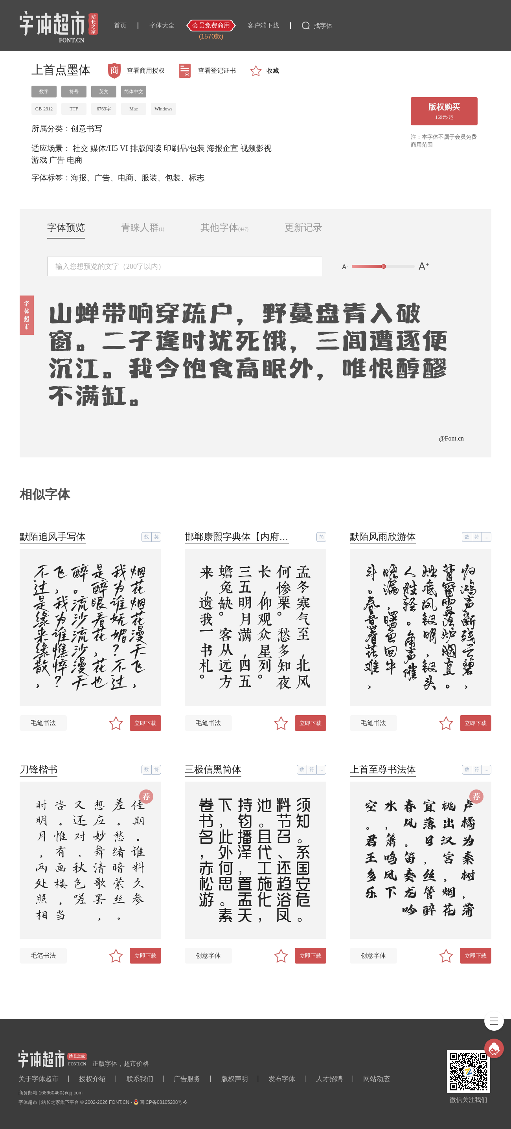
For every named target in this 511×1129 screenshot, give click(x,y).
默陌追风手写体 (53, 536)
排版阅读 (146, 148)
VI (124, 148)
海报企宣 (222, 148)
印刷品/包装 (184, 148)
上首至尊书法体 (383, 769)
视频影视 (256, 148)
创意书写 (86, 128)
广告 (57, 160)
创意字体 (208, 955)
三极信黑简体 (213, 769)
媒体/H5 (104, 148)
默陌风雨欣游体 (383, 536)
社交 (80, 148)
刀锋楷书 (38, 769)
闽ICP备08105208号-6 (163, 1102)
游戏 (39, 160)
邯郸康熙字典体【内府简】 (241, 536)
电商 (75, 160)
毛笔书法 (43, 723)
